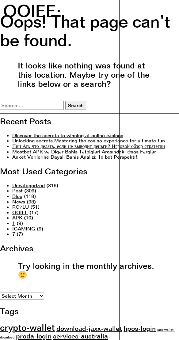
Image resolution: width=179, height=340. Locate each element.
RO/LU (20, 207)
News (18, 202)
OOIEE (20, 212)
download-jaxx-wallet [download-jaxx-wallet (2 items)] (89, 328)
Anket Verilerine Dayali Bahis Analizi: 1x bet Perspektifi (75, 157)
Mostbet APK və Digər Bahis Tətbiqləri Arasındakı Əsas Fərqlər (84, 152)
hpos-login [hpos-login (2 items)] (140, 328)
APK (17, 217)
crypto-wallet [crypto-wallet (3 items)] (27, 327)
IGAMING (23, 229)
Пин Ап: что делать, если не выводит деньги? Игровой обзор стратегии (88, 146)
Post (17, 190)
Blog (17, 196)
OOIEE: (32, 8)
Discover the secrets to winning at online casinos (67, 135)
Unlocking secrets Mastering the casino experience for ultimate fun (88, 140)
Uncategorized (28, 185)
